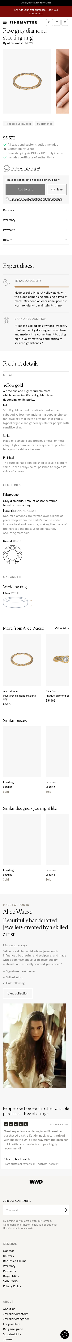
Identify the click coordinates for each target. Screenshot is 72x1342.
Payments (9, 1271)
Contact (8, 1250)
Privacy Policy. (30, 1224)
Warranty (9, 1266)
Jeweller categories (16, 1319)
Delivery (8, 1256)
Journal (8, 1339)
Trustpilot (52, 1164)
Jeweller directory (15, 1314)
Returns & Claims (14, 1261)
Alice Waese (15, 43)
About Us (9, 1309)
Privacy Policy (12, 1286)
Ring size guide (13, 1329)
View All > (62, 628)
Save (57, 190)
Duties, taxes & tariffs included (36, 3)
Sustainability (12, 1334)
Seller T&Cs (11, 1281)
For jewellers (11, 1324)
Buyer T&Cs (11, 1276)
